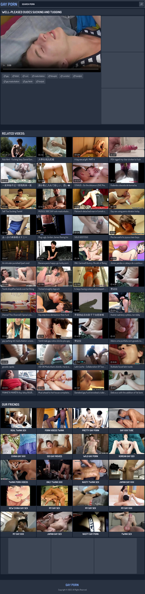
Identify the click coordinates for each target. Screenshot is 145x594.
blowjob (54, 76)
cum (26, 76)
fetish (17, 76)
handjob (79, 76)
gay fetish (28, 81)
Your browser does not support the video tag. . (51, 44)
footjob (41, 81)
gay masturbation (12, 81)
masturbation (39, 76)
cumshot (66, 76)
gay (7, 76)
